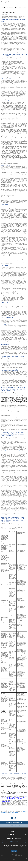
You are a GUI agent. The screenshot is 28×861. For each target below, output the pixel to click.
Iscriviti (14, 851)
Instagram (15, 818)
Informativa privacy (7, 847)
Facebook (12, 818)
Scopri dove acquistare (14, 826)
